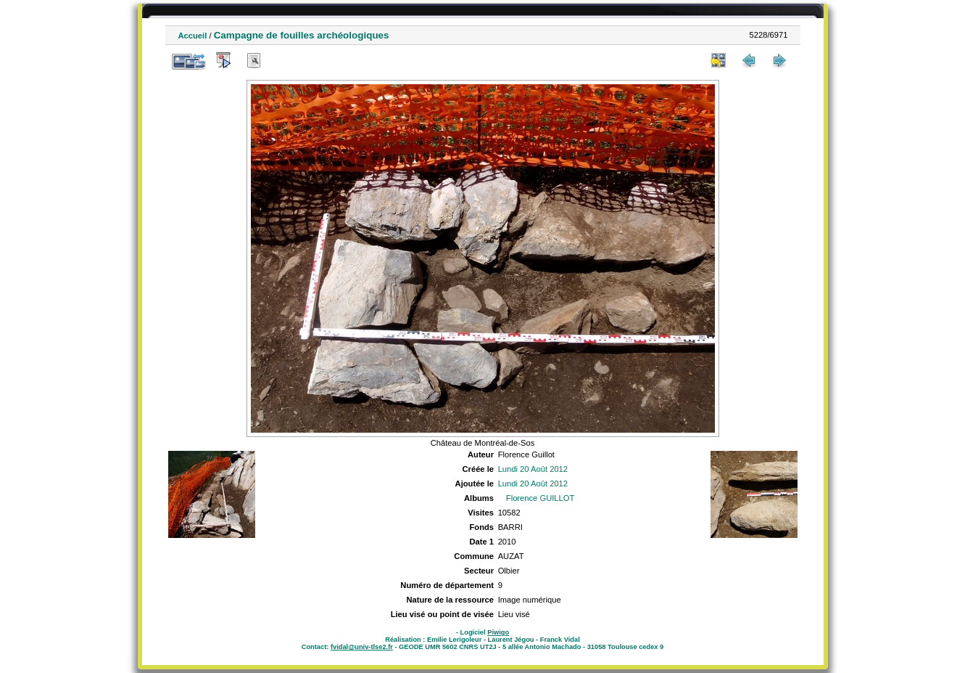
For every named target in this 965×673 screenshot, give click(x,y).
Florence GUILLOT (540, 498)
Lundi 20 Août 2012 (533, 469)
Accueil (192, 35)
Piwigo (498, 632)
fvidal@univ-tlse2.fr (362, 646)
